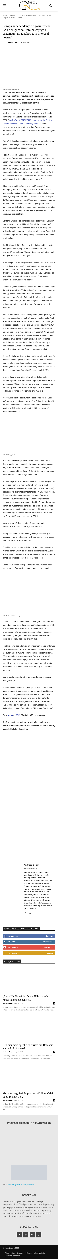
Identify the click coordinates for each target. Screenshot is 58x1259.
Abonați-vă (48, 947)
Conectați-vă (48, 942)
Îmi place (49, 936)
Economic (12, 15)
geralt (10, 715)
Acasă (5, 15)
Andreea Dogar (13, 42)
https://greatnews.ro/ (30, 869)
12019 (17, 715)
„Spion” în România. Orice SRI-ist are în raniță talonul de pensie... (26, 998)
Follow (50, 953)
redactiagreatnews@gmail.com (21, 1184)
